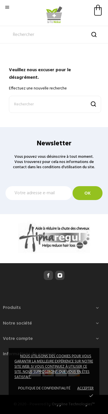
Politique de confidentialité (44, 388)
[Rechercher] (54, 34)
